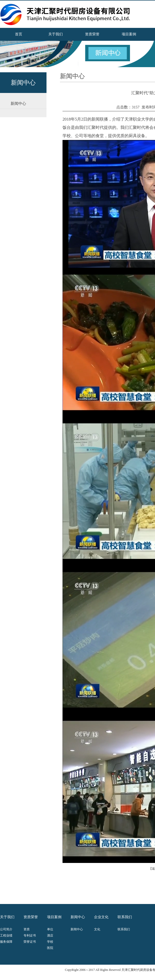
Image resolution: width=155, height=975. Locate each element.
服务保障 (6, 941)
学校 (50, 941)
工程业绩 (6, 935)
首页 (18, 34)
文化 (97, 929)
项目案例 (129, 34)
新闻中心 (77, 929)
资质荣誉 (92, 34)
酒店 (50, 935)
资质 (27, 929)
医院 (50, 948)
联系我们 (124, 929)
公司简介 (6, 929)
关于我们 (55, 34)
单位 (50, 929)
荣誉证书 (30, 941)
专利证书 (30, 935)
